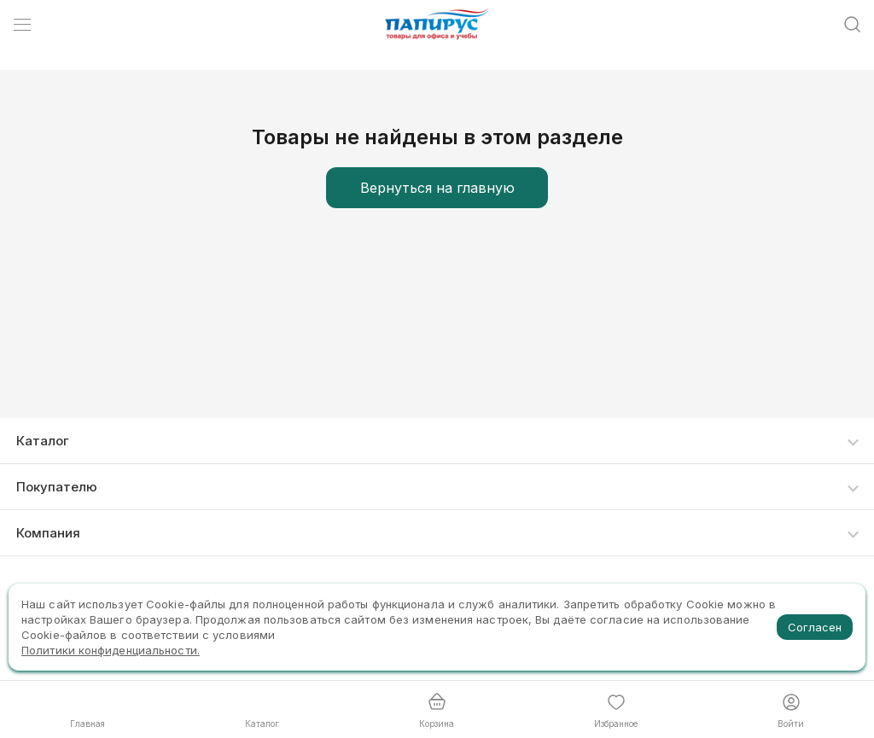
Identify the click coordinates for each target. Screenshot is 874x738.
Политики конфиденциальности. (110, 650)
